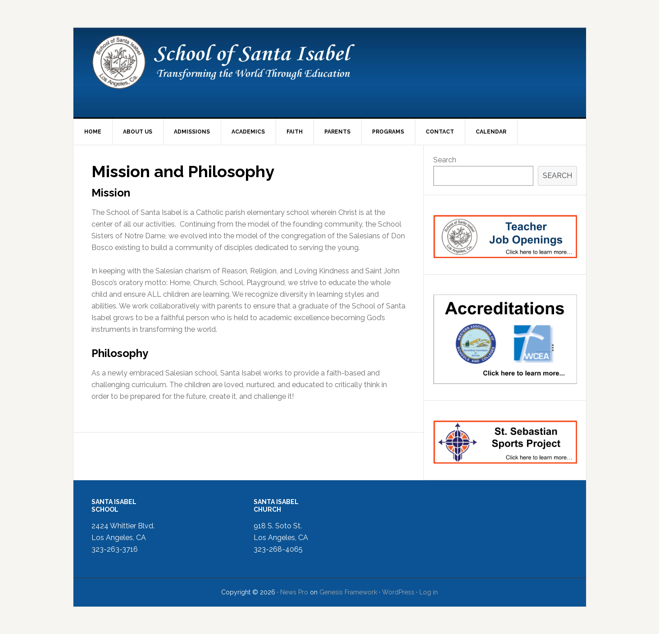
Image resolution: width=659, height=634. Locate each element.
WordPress (398, 592)
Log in (428, 592)
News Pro (294, 592)
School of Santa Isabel (329, 72)
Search (444, 160)
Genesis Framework (348, 592)
